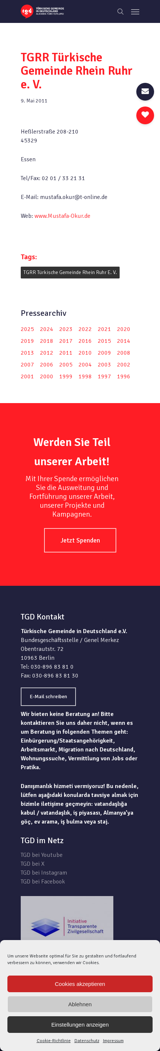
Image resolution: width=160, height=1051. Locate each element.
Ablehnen (79, 1004)
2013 (27, 352)
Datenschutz (86, 1041)
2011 (66, 352)
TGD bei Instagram (44, 872)
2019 (27, 341)
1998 (85, 376)
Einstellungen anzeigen (80, 1024)
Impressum (113, 1041)
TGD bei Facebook (43, 881)
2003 (104, 364)
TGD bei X (32, 864)
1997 (104, 376)
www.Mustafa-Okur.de (62, 216)
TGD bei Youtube (42, 855)
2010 (85, 352)
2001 (27, 376)
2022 (85, 329)
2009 (104, 352)
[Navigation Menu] (135, 11)
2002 (123, 364)
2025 (27, 329)
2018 (46, 341)
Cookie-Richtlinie (54, 1041)
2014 (123, 341)
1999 (66, 376)
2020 (123, 329)
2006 (46, 364)
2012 (46, 352)
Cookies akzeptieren (80, 984)
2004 (85, 364)
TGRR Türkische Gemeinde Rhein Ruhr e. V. (70, 272)
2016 (85, 341)
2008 (123, 352)
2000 (46, 376)
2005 (66, 364)
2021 (104, 329)
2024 (46, 329)
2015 (104, 341)
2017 (66, 341)
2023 (66, 329)
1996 (123, 376)
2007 (27, 364)
